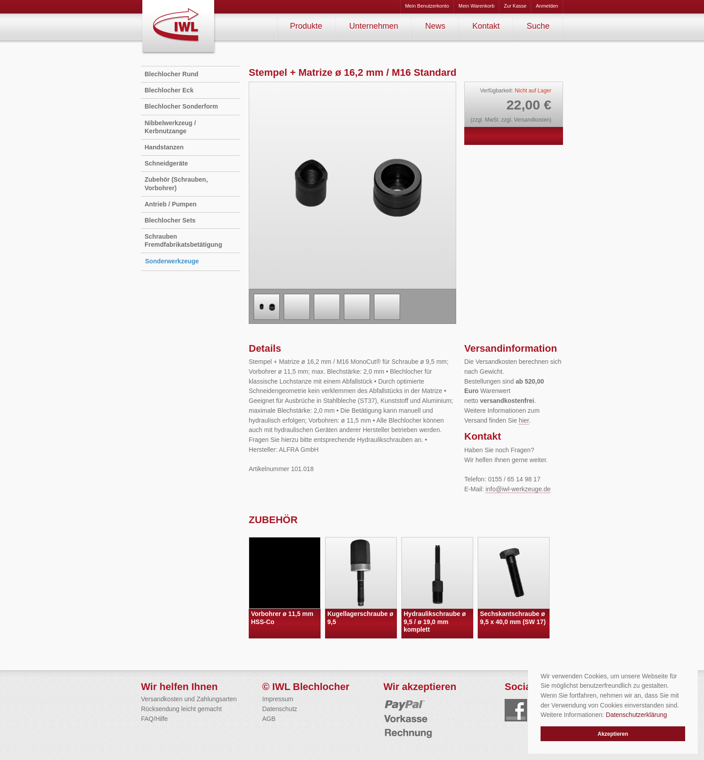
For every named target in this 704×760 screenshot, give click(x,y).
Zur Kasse (515, 6)
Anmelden (547, 6)
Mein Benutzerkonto (427, 6)
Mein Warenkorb (476, 6)
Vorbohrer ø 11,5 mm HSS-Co (282, 617)
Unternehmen (373, 26)
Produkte (306, 26)
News (435, 26)
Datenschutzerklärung (636, 714)
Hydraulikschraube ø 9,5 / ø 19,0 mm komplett (435, 621)
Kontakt (486, 26)
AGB (269, 718)
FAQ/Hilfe (154, 718)
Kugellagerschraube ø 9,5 (360, 617)
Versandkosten (532, 120)
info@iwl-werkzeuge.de (517, 489)
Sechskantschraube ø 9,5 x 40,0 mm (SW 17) (513, 617)
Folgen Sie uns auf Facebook (516, 710)
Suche (538, 26)
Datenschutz (279, 708)
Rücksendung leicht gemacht (181, 708)
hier (524, 420)
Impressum (277, 699)
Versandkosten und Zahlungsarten (189, 699)
